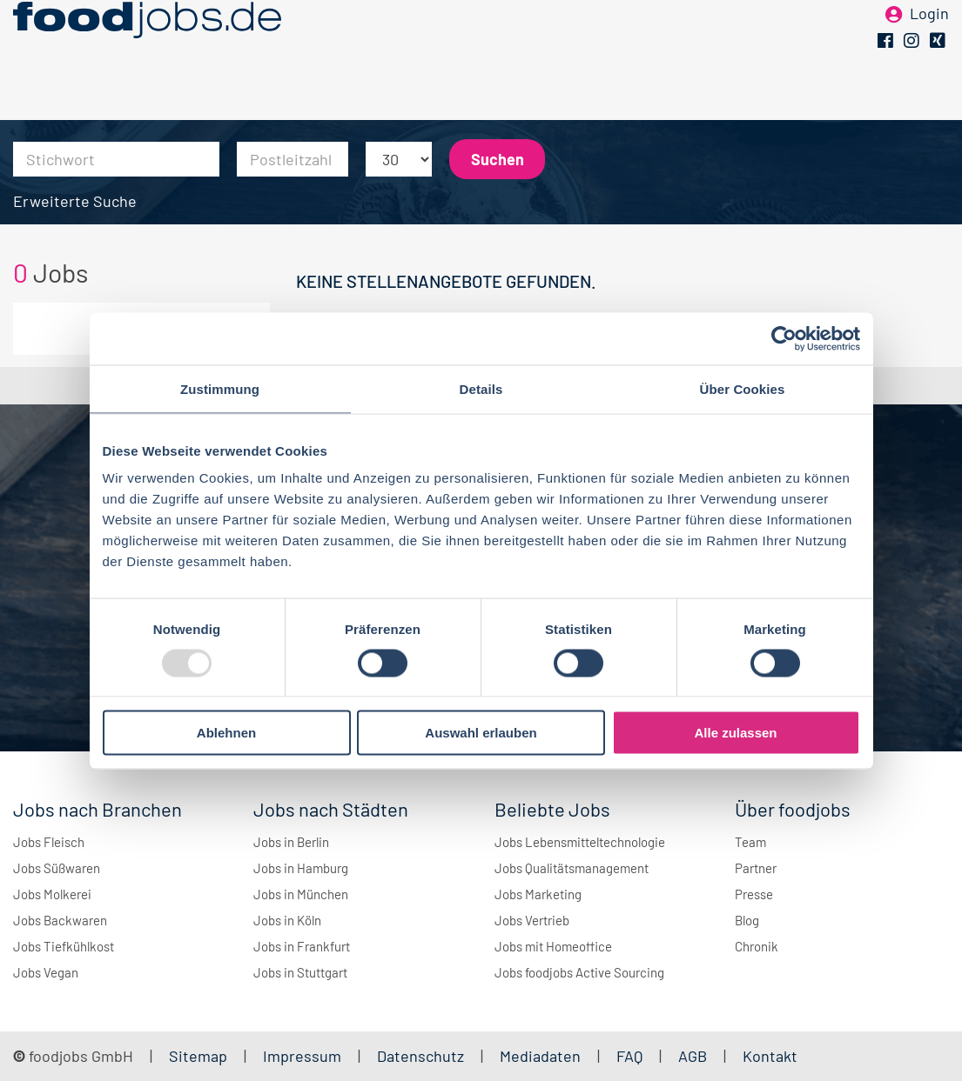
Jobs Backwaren (60, 920)
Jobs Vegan (45, 972)
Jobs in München (300, 894)
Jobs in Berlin (291, 842)
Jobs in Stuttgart (300, 972)
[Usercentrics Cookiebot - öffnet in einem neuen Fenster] (784, 338)
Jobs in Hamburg (300, 868)
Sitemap (198, 1055)
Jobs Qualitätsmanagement (571, 868)
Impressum (302, 1055)
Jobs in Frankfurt (301, 946)
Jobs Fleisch (48, 842)
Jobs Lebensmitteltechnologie (579, 842)
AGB (694, 1055)
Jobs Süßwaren (56, 868)
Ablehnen (226, 732)
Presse (754, 894)
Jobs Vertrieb (531, 920)
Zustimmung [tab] (219, 388)
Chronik (756, 946)
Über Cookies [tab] (742, 388)
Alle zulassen (735, 732)
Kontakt (770, 1055)
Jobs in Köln (287, 920)
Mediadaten (540, 1055)
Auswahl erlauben (480, 732)
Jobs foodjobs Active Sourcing (579, 972)
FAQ (629, 1055)
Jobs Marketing (538, 894)
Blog (747, 920)
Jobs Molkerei (52, 894)
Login (929, 41)
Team (750, 842)
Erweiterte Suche (75, 200)
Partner (756, 868)
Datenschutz (422, 1055)
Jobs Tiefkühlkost (63, 946)
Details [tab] (481, 388)
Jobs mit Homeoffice (553, 946)
